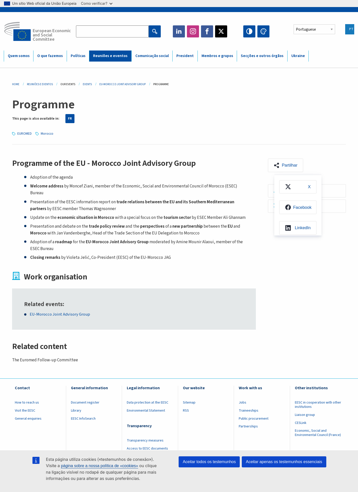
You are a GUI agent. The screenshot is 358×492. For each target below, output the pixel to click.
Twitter (221, 31)
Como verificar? (96, 3)
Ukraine (298, 56)
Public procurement (253, 418)
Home (15, 84)
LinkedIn (179, 31)
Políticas (78, 56)
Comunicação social (152, 56)
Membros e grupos (217, 56)
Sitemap (189, 402)
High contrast (249, 31)
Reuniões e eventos (110, 56)
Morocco (47, 133)
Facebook (207, 31)
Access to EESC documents (147, 448)
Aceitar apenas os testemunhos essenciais (284, 462)
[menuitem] (297, 187)
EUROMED (24, 133)
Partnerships (248, 426)
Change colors (263, 31)
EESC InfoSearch (83, 418)
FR (70, 118)
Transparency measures (145, 440)
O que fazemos (50, 56)
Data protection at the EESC (147, 402)
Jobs (242, 402)
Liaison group (305, 414)
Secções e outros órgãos (262, 56)
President (185, 56)
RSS (186, 410)
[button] (286, 165)
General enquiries (28, 418)
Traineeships (248, 410)
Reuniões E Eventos (40, 84)
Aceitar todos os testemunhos (209, 462)
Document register (85, 402)
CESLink (300, 422)
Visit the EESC (25, 410)
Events (87, 84)
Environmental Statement (146, 410)
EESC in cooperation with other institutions (318, 404)
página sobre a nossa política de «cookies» (99, 466)
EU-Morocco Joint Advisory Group (122, 84)
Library (76, 410)
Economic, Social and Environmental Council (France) (318, 432)
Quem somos (19, 56)
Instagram (193, 31)
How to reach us (27, 402)
